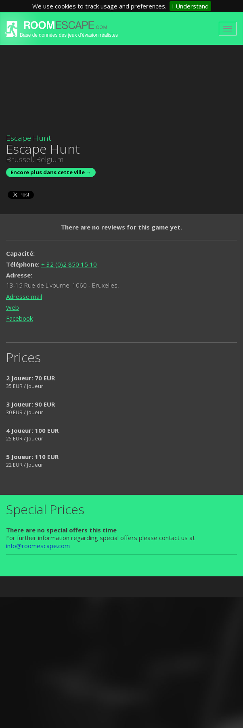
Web (12, 307)
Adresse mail (24, 296)
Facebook (19, 318)
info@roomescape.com (38, 546)
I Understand (190, 6)
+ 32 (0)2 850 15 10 (69, 264)
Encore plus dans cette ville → (50, 172)
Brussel (19, 159)
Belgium (50, 159)
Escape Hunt (28, 138)
